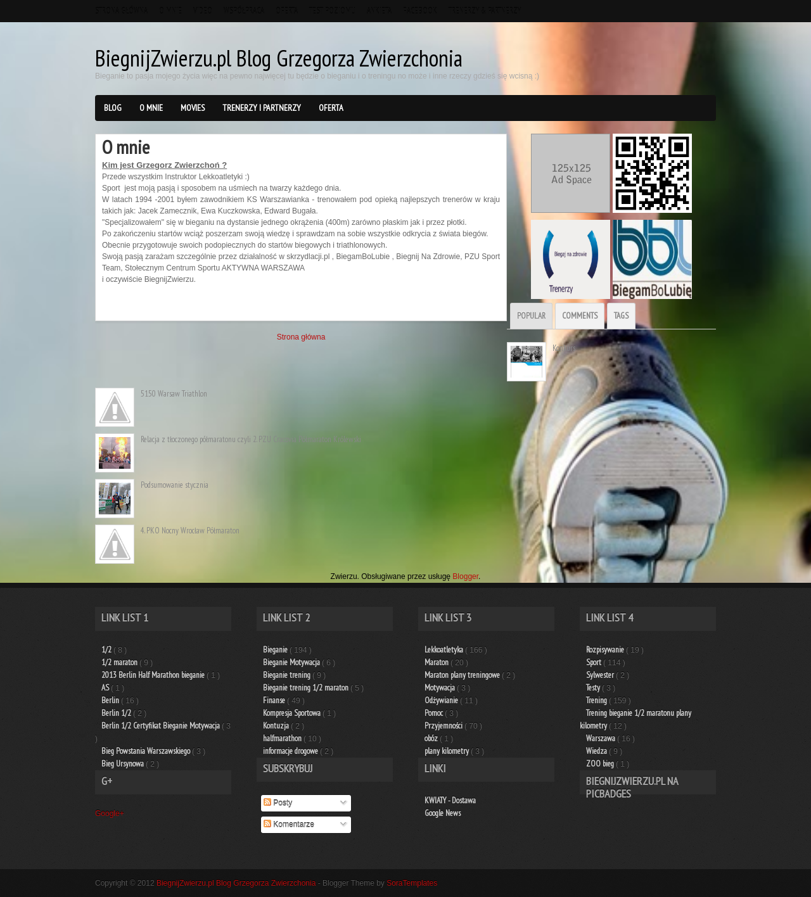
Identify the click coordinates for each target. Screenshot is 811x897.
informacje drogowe (291, 751)
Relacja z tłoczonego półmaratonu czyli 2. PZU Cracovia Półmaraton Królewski (251, 439)
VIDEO (202, 11)
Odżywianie (442, 700)
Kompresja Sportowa (292, 713)
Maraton (437, 662)
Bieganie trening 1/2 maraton (306, 687)
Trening (597, 700)
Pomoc (435, 713)
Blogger (465, 576)
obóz (432, 738)
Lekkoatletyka (445, 649)
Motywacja (441, 687)
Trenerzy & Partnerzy (485, 11)
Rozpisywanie (606, 649)
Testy (594, 687)
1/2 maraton (120, 662)
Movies (193, 107)
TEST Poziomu (332, 11)
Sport (594, 662)
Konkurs (563, 348)
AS (106, 687)
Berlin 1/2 (117, 713)
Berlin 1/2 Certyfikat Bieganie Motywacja (161, 725)
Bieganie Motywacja (292, 662)
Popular (531, 315)
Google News (443, 813)
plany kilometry (448, 751)
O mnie (170, 11)
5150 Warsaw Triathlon (174, 393)
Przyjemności (444, 725)
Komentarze (289, 824)
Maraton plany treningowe (463, 675)
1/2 (107, 649)
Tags (621, 315)
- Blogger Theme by (378, 883)
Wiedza (597, 751)
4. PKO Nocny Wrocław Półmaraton (190, 530)
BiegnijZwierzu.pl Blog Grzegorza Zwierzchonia (279, 58)
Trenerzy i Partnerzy (261, 107)
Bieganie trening (287, 675)
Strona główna (121, 11)
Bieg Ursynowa (123, 763)
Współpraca (244, 11)
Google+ (109, 813)
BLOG (113, 107)
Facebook (420, 11)
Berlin (111, 700)
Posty (278, 803)
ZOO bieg (601, 763)
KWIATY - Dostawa (450, 800)
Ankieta (379, 11)
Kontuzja (277, 725)
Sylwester (601, 675)
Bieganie (276, 649)
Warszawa (601, 738)
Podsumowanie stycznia (174, 485)
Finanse (275, 700)
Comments (579, 315)
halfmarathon (283, 738)
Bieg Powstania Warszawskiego (146, 751)
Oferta (287, 11)
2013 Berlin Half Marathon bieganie (154, 675)
